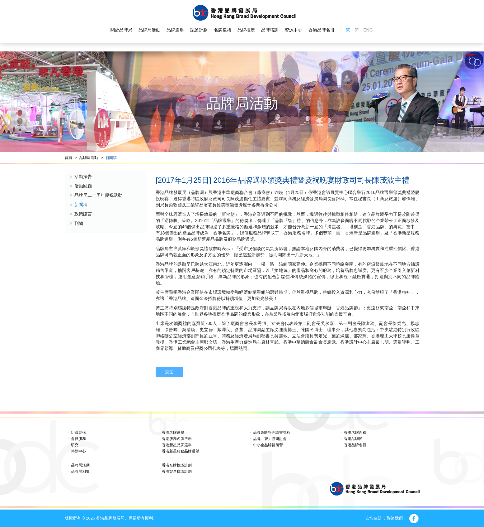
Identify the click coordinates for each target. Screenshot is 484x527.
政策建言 (83, 213)
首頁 (68, 158)
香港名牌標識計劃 (177, 465)
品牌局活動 (149, 29)
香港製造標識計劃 (177, 471)
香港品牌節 (353, 439)
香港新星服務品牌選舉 (180, 451)
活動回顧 (83, 185)
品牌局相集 (80, 471)
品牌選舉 (175, 29)
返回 (169, 372)
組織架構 (78, 432)
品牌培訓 (270, 29)
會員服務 (78, 439)
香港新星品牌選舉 (177, 445)
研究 (74, 445)
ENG (368, 29)
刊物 (78, 223)
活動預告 (83, 176)
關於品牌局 (121, 29)
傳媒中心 (78, 451)
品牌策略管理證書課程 (271, 432)
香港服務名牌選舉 (177, 439)
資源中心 (293, 29)
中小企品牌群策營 (268, 445)
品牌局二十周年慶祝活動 (98, 195)
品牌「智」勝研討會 (270, 439)
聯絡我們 (395, 518)
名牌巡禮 (222, 29)
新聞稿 (111, 158)
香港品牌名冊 (321, 29)
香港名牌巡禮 (355, 432)
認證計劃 (199, 29)
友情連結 (373, 518)
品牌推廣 (246, 29)
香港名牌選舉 (173, 432)
